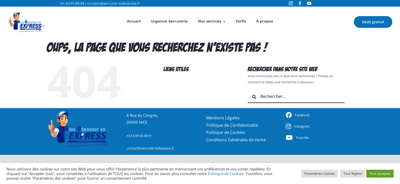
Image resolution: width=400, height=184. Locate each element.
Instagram (302, 126)
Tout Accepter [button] (380, 173)
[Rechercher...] (296, 96)
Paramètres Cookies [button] (319, 173)
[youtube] (309, 3)
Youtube (302, 137)
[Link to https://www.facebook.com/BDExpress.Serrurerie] (289, 115)
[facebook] (300, 3)
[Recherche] (254, 96)
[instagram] (291, 3)
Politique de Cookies (226, 173)
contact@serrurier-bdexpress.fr (113, 3)
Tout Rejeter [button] (352, 173)
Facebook (302, 115)
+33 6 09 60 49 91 (139, 135)
